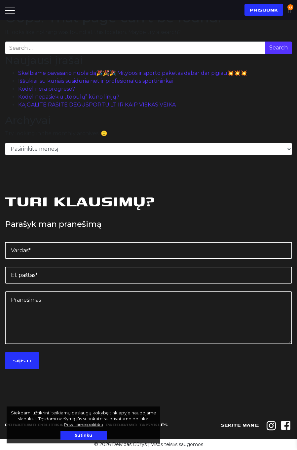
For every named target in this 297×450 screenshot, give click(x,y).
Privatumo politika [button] (83, 424)
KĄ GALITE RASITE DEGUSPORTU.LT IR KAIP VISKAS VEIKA (97, 105)
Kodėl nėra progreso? (46, 89)
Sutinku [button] (83, 435)
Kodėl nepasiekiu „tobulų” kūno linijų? (68, 97)
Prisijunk (264, 9)
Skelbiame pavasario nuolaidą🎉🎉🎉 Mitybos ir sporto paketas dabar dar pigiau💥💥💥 (132, 73)
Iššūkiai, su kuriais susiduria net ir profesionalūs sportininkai (95, 81)
